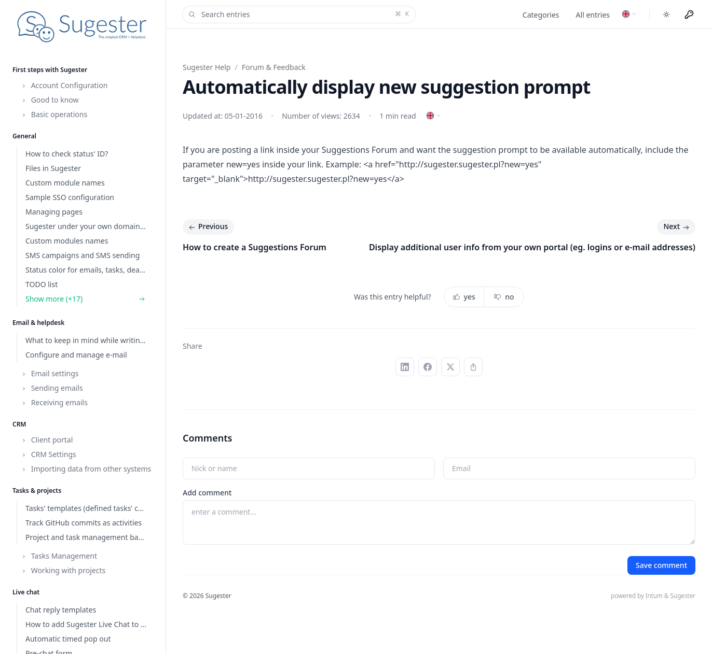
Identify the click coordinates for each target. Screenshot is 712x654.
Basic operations (54, 114)
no (504, 297)
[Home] (82, 26)
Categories (541, 15)
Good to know (50, 100)
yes (464, 297)
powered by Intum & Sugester (653, 595)
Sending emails (52, 388)
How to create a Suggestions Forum (254, 247)
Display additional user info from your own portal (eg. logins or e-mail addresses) (532, 247)
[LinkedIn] (404, 367)
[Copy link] (473, 367)
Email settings (50, 373)
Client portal (47, 440)
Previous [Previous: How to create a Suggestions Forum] (207, 227)
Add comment (207, 492)
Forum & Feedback (274, 67)
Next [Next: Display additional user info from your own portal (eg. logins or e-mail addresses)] (677, 227)
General (24, 136)
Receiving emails (54, 402)
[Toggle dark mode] (666, 14)
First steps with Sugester (49, 69)
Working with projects (63, 570)
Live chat (25, 592)
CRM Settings (48, 454)
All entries (593, 15)
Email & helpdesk (38, 322)
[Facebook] (427, 367)
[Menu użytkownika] (689, 14)
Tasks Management (59, 556)
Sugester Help (206, 67)
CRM (19, 424)
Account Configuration (64, 85)
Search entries (298, 14)
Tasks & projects (36, 490)
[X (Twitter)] (450, 367)
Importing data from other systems (86, 469)
